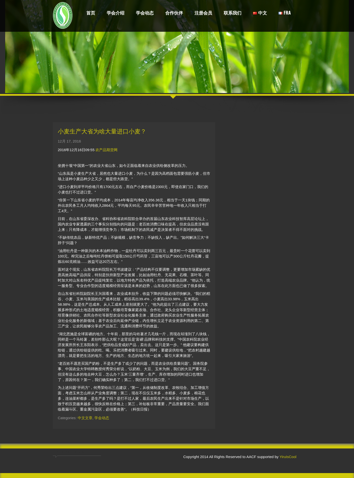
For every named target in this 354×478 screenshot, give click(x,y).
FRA (285, 13)
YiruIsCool (288, 457)
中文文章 (85, 418)
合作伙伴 (174, 13)
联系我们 (232, 13)
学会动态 (145, 13)
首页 (90, 13)
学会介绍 (115, 13)
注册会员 (203, 13)
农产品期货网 (106, 150)
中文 (260, 13)
